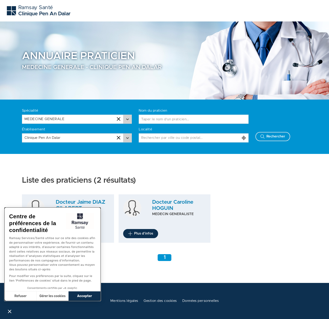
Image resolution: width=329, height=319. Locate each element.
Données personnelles (200, 301)
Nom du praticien (153, 110)
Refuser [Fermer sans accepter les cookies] (20, 296)
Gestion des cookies (160, 301)
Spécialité (30, 110)
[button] (9, 311)
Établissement (33, 129)
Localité (145, 129)
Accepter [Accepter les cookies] (84, 296)
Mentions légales (124, 301)
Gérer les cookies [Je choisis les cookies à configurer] (53, 296)
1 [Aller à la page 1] (165, 257)
